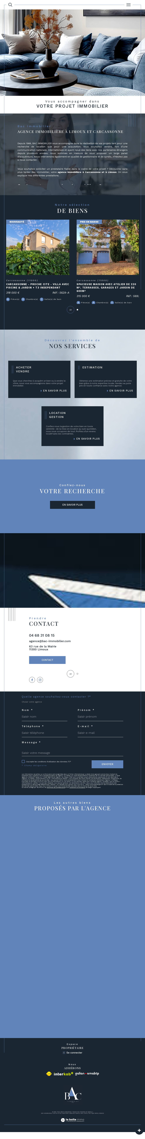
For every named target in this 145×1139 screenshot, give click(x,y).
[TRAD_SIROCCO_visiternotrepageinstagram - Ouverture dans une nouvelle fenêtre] (41, 686)
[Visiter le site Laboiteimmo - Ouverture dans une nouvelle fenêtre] (72, 1130)
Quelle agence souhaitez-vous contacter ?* (56, 704)
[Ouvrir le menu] (128, 4)
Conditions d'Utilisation (77, 794)
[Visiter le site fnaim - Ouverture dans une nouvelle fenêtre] (49, 1080)
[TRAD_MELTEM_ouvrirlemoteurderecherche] (10, 5)
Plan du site (57, 1120)
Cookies (101, 1120)
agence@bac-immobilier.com (50, 646)
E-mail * (85, 733)
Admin (77, 1120)
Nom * (27, 717)
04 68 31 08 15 (42, 641)
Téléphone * (33, 733)
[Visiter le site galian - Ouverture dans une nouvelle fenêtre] (87, 1081)
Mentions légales (68, 1120)
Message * (31, 749)
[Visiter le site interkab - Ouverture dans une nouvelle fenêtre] (63, 1080)
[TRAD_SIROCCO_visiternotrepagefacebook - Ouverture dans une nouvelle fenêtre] (32, 686)
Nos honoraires (46, 1120)
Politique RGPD (93, 1120)
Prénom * (86, 717)
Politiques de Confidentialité (56, 794)
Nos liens (83, 1120)
